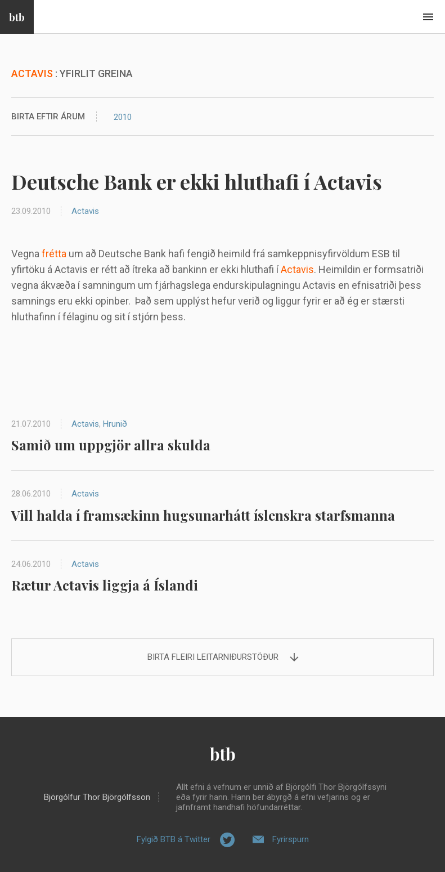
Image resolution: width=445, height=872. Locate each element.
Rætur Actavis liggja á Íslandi (104, 585)
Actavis (85, 211)
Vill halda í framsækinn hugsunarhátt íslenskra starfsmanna (203, 515)
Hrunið (115, 424)
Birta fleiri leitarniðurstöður (212, 657)
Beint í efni (428, 17)
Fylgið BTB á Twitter (173, 839)
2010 (123, 117)
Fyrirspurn (290, 839)
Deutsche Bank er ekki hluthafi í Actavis (196, 181)
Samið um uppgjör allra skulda (110, 445)
